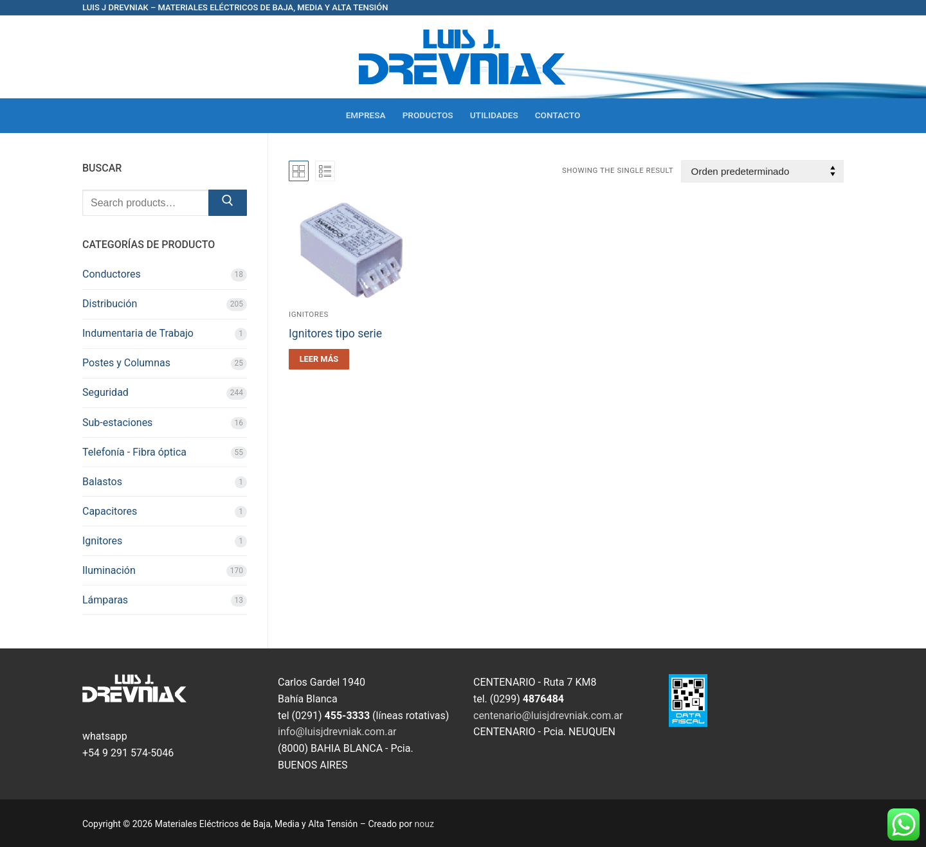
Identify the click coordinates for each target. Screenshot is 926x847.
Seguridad (105, 392)
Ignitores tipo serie (335, 333)
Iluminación (109, 570)
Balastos (102, 482)
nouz (424, 824)
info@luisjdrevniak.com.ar (337, 732)
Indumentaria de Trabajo (138, 333)
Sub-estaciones (117, 422)
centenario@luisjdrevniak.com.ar (548, 715)
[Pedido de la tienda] (762, 171)
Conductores (111, 274)
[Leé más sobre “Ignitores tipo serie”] (319, 359)
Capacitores (109, 511)
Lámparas (105, 600)
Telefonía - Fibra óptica (134, 452)
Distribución (109, 304)
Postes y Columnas (126, 363)
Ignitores (309, 314)
